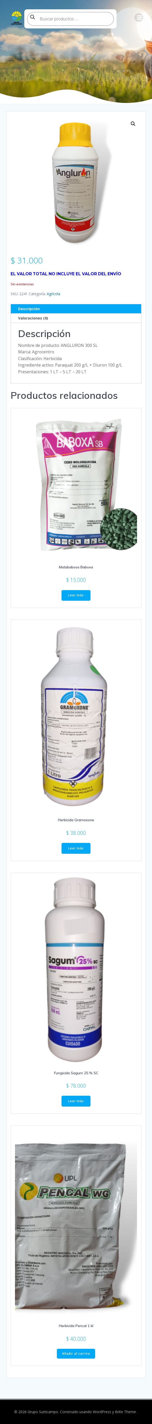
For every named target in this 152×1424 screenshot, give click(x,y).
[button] (133, 123)
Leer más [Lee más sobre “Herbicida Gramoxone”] (76, 848)
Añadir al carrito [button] (76, 1353)
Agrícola (53, 293)
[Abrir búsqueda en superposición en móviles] (70, 18)
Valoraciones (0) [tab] (33, 318)
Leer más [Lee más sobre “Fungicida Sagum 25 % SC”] (76, 1101)
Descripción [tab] (29, 308)
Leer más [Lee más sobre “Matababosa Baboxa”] (76, 595)
